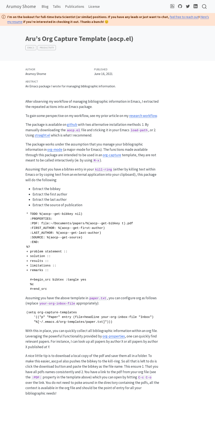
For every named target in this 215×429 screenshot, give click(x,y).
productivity (47, 47)
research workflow (143, 115)
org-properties (113, 336)
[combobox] (204, 7)
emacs (30, 47)
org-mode (54, 149)
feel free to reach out (184, 17)
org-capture (112, 155)
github (72, 124)
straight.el (42, 135)
